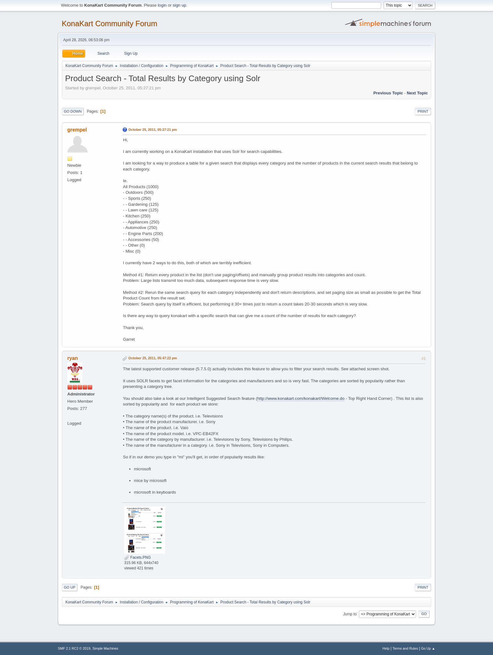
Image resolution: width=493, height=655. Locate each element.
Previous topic (388, 93)
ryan (72, 358)
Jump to (350, 614)
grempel (77, 129)
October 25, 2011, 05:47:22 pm (152, 358)
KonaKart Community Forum (109, 23)
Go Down (73, 111)
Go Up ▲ (428, 648)
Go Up (69, 587)
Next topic (417, 93)
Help (386, 648)
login (162, 5)
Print (423, 111)
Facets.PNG (137, 557)
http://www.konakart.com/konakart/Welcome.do (301, 398)
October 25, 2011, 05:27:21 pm (152, 130)
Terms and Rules (405, 648)
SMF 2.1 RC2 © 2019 (74, 648)
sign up (179, 5)
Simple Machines (105, 648)
